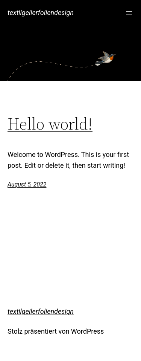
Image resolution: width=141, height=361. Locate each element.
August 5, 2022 (27, 184)
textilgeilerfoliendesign (41, 12)
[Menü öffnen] (128, 12)
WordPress (87, 331)
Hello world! (50, 124)
